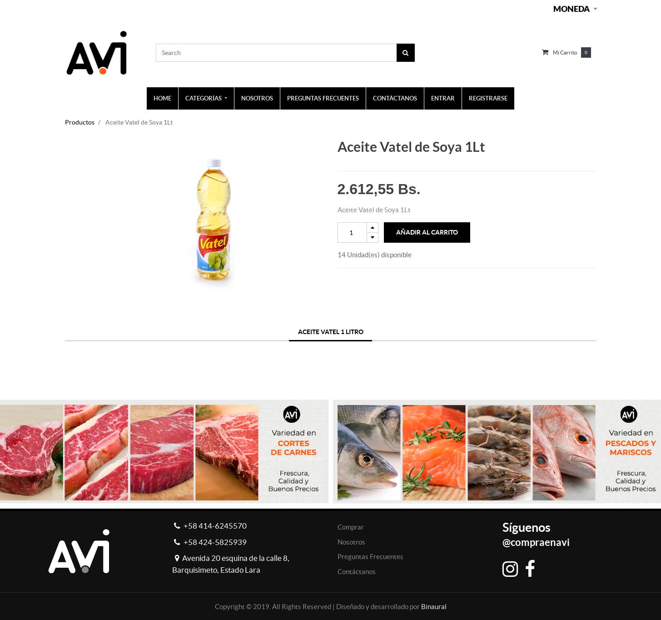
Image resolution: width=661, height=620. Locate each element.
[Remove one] (372, 237)
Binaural (434, 606)
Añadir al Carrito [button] (427, 232)
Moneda (571, 9)
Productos (79, 122)
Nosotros (351, 542)
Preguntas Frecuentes (370, 556)
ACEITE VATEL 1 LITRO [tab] (330, 331)
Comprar (351, 527)
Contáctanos (357, 571)
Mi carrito (565, 52)
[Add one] (372, 227)
